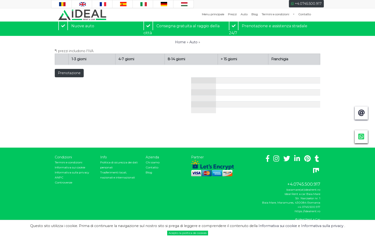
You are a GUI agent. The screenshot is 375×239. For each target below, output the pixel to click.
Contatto (304, 14)
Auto (244, 14)
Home (180, 42)
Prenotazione (69, 73)
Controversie (63, 182)
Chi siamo (153, 162)
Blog (254, 14)
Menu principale (214, 14)
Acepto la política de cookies (188, 233)
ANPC (59, 177)
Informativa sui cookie (70, 167)
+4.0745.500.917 (306, 3)
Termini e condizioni (275, 14)
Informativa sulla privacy (72, 172)
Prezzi (232, 14)
